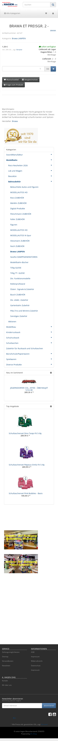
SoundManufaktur (30, 154)
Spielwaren (30, 359)
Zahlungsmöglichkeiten (11, 652)
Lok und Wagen (31, 170)
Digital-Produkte (17, 208)
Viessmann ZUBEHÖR (20, 241)
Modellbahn (30, 159)
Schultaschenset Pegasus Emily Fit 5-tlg (26, 464)
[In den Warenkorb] (53, 69)
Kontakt (5, 681)
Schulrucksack (30, 337)
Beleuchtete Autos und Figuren (24, 187)
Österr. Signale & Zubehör (22, 289)
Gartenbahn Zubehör (20, 305)
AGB (32, 652)
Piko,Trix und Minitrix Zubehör (24, 310)
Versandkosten (7, 661)
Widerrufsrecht (36, 661)
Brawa (15, 121)
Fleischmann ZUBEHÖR (20, 214)
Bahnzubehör (31, 181)
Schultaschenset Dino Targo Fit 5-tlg (25, 433)
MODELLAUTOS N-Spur (20, 235)
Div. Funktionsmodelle (20, 278)
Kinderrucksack (30, 332)
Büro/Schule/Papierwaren (30, 353)
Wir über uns (7, 685)
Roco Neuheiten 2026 (31, 165)
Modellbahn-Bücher (19, 262)
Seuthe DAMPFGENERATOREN (23, 257)
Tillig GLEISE (15, 267)
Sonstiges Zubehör (18, 316)
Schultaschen (30, 342)
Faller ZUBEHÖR (17, 219)
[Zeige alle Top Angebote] (51, 406)
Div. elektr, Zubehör (19, 300)
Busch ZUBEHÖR (17, 294)
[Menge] (23, 68)
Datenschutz (36, 665)
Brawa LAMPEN (19, 38)
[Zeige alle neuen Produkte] (51, 373)
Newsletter (6, 665)
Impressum (35, 656)
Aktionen (12, 321)
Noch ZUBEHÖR (17, 246)
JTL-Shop (33, 734)
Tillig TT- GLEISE (17, 273)
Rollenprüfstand (17, 284)
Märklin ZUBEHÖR (18, 203)
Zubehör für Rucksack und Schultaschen (24, 348)
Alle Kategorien (12, 13)
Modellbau (30, 326)
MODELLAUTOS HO (19, 192)
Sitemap (5, 656)
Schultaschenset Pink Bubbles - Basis (26, 493)
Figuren (13, 224)
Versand (19, 50)
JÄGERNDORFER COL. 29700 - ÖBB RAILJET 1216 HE (29, 389)
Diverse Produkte (30, 364)
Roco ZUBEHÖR (17, 197)
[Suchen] (36, 4)
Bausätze (31, 176)
